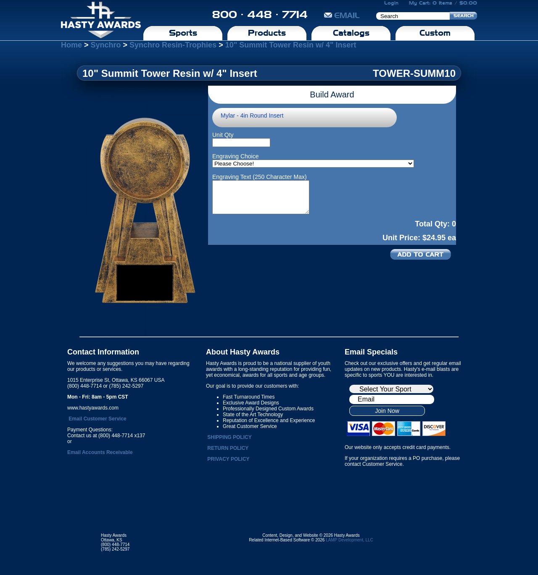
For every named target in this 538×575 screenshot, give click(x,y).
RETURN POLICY (227, 448)
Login (391, 3)
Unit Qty (223, 134)
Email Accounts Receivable (100, 452)
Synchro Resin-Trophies (172, 45)
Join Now (387, 410)
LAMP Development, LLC (349, 540)
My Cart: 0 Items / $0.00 (443, 3)
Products (267, 33)
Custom (435, 33)
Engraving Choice (235, 156)
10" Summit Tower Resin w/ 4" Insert (290, 45)
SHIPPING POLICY (229, 437)
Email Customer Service (97, 419)
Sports (183, 33)
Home (71, 45)
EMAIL (342, 15)
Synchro (106, 45)
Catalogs (351, 33)
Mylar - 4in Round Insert (252, 115)
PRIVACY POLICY (228, 459)
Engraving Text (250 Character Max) (259, 176)
